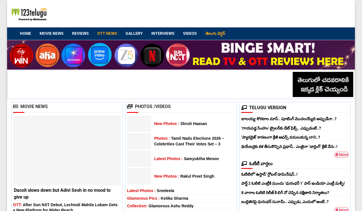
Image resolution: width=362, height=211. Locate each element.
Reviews (80, 33)
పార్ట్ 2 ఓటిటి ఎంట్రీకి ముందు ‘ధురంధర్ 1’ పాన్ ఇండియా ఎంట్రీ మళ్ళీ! (293, 183)
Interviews (162, 33)
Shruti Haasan (180, 123)
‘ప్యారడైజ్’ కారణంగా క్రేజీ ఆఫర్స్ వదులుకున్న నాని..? (280, 137)
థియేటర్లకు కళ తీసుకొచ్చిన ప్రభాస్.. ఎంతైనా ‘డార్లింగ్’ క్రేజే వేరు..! (289, 146)
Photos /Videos (149, 106)
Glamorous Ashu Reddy (160, 206)
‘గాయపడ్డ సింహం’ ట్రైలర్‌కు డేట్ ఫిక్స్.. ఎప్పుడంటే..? (281, 128)
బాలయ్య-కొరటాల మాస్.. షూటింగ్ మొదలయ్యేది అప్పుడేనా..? (289, 119)
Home (25, 33)
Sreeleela (150, 190)
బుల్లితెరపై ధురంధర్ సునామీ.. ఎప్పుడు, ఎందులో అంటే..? (285, 201)
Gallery (134, 33)
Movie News (52, 33)
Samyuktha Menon (186, 158)
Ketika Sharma (157, 198)
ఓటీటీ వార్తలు (257, 163)
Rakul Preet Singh (184, 176)
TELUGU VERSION (263, 107)
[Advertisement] (243, 14)
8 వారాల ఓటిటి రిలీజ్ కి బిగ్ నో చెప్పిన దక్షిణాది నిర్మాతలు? (285, 192)
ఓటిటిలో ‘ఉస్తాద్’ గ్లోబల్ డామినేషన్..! (269, 174)
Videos (190, 33)
